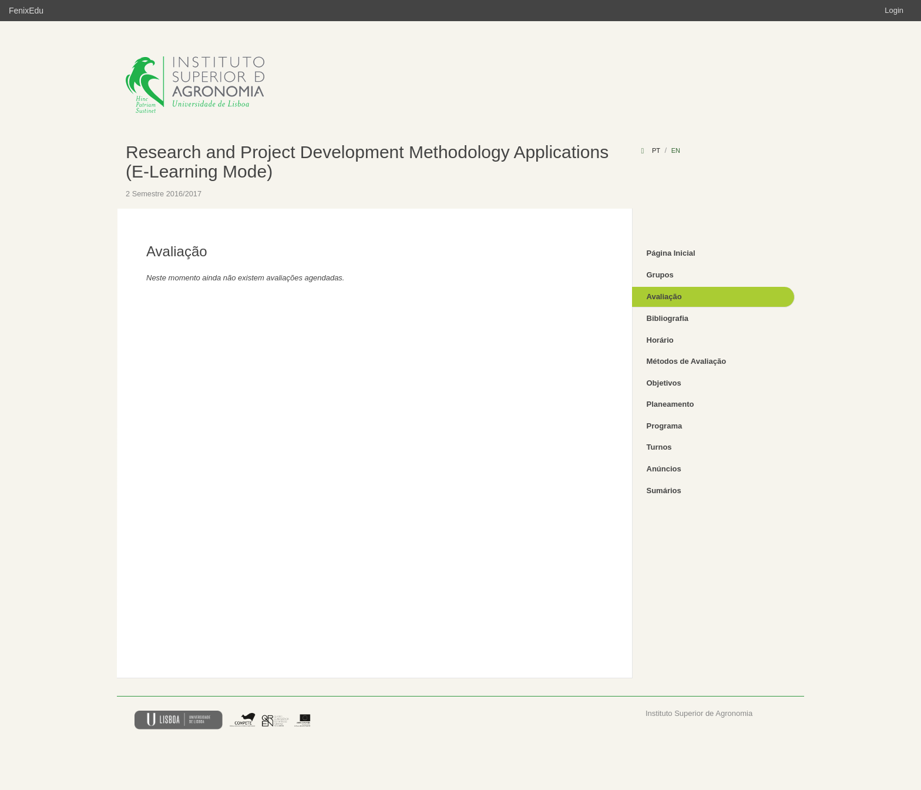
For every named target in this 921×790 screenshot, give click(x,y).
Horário (660, 340)
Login (894, 10)
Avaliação (664, 296)
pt (656, 150)
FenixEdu (26, 10)
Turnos (659, 447)
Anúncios (664, 468)
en (675, 150)
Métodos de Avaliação (687, 361)
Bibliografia (668, 318)
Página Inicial (671, 253)
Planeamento (670, 404)
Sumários (664, 490)
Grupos (660, 274)
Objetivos (664, 383)
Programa (665, 425)
